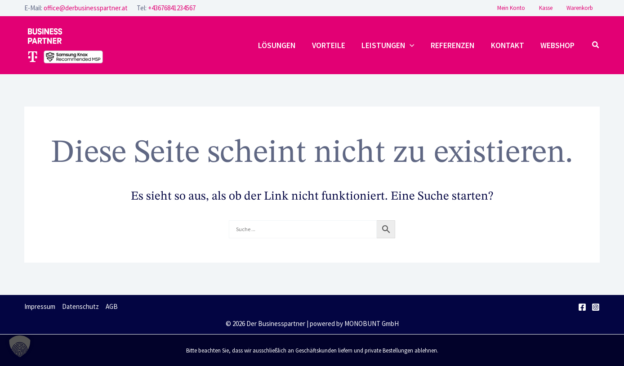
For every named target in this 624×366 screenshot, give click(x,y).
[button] (596, 45)
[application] (412, 45)
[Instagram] (596, 307)
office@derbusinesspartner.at (86, 8)
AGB (112, 306)
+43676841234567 (172, 8)
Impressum (39, 306)
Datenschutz (80, 306)
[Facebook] (582, 307)
